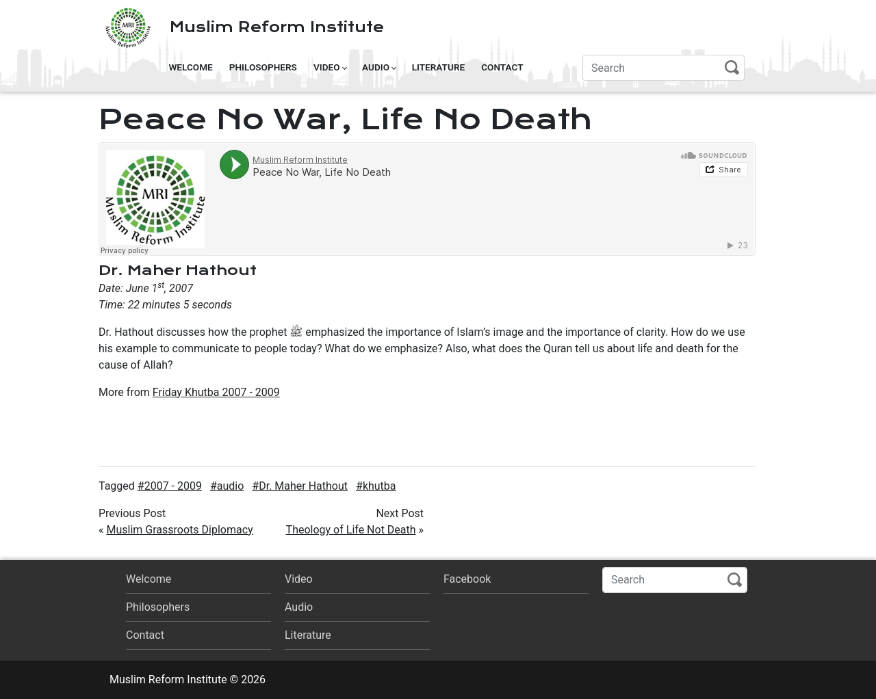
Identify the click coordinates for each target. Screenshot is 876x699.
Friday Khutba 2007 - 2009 (216, 392)
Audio (375, 67)
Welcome (190, 67)
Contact (502, 67)
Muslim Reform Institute (277, 27)
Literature (438, 67)
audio (230, 485)
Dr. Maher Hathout (303, 485)
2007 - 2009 (173, 485)
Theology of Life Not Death (351, 529)
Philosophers (263, 67)
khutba (379, 485)
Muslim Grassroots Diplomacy (179, 529)
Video (326, 67)
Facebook (467, 578)
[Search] (663, 68)
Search (732, 67)
